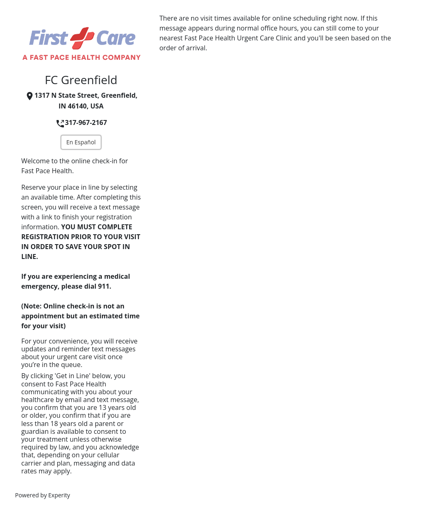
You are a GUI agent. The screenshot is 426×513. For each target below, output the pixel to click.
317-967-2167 (81, 122)
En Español (81, 142)
